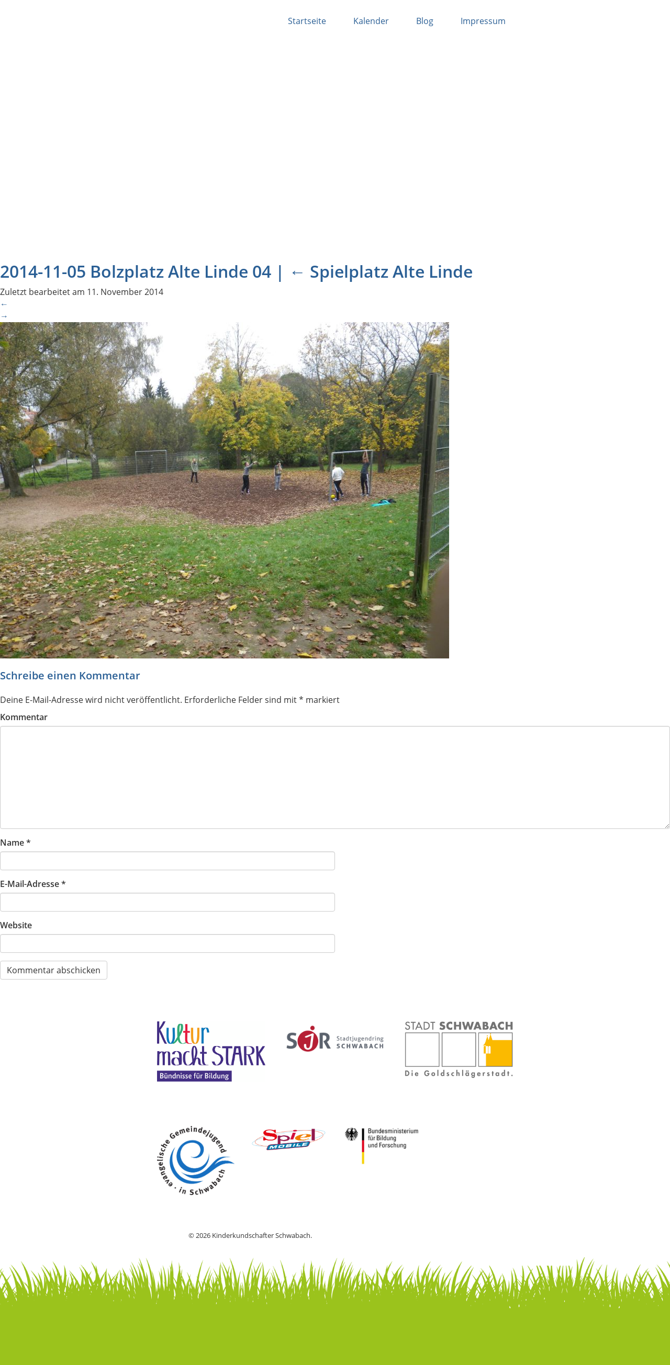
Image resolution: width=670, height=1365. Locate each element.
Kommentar (24, 717)
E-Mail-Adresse (33, 884)
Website (16, 925)
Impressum (483, 21)
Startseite (307, 21)
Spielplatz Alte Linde (381, 271)
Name (15, 842)
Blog (424, 21)
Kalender (371, 21)
